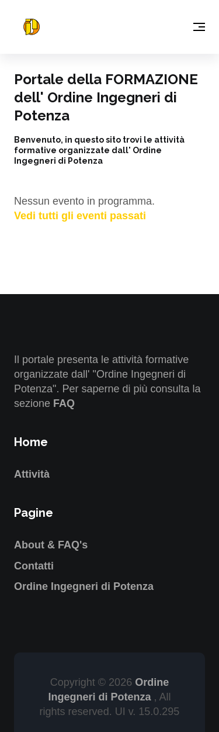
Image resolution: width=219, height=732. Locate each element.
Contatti (34, 566)
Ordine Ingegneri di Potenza (84, 586)
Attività (32, 474)
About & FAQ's (51, 545)
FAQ (64, 403)
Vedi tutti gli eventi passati (80, 216)
